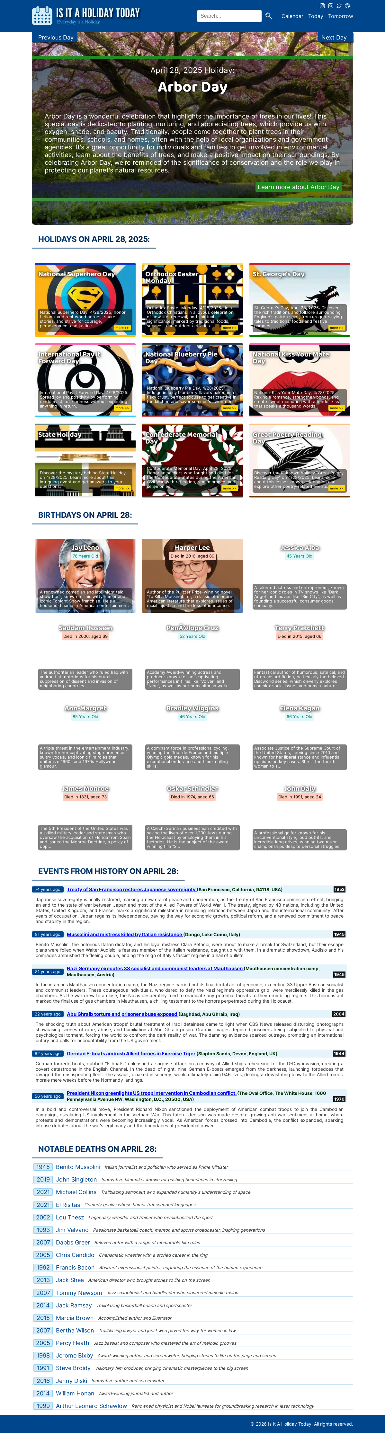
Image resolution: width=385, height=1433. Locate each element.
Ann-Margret (85, 708)
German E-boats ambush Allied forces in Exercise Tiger (131, 1054)
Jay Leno (85, 548)
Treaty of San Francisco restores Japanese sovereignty (132, 889)
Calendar (292, 16)
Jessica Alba (299, 548)
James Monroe (85, 789)
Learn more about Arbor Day (299, 187)
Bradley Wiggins (192, 708)
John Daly (299, 789)
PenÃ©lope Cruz (192, 628)
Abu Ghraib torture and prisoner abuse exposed (122, 1014)
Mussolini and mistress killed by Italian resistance (125, 934)
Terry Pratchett (299, 628)
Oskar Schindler (192, 789)
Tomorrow (340, 16)
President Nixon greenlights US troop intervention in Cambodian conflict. (152, 1093)
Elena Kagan (299, 708)
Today (315, 16)
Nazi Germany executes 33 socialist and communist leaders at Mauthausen (155, 968)
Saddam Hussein (85, 628)
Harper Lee (192, 548)
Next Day (334, 37)
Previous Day (56, 37)
